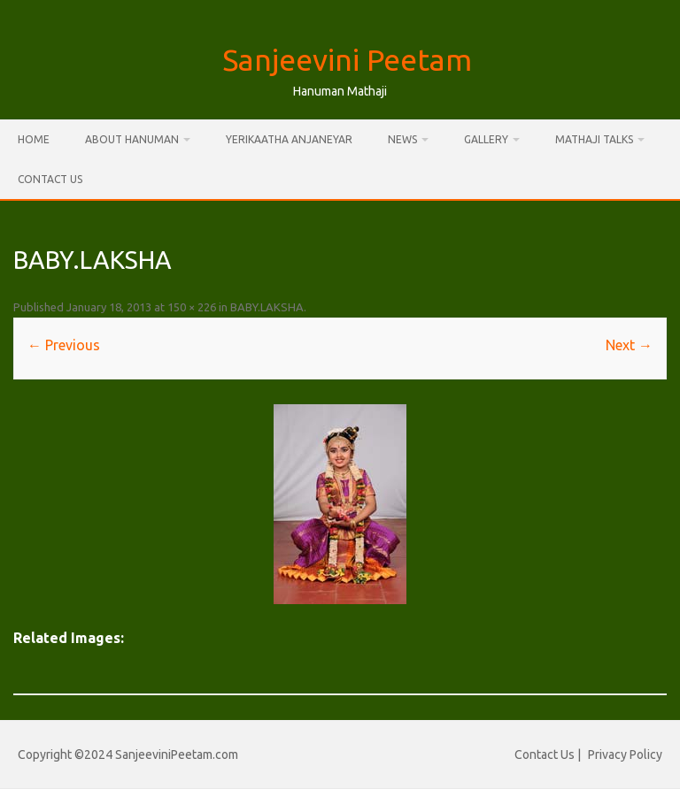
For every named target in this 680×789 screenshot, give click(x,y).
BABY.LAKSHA (267, 307)
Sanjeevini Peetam (347, 59)
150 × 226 (191, 307)
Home (34, 139)
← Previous (63, 345)
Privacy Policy (625, 754)
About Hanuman (132, 139)
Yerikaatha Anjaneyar (289, 139)
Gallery (486, 139)
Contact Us (50, 179)
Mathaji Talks (594, 139)
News (402, 139)
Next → (629, 345)
